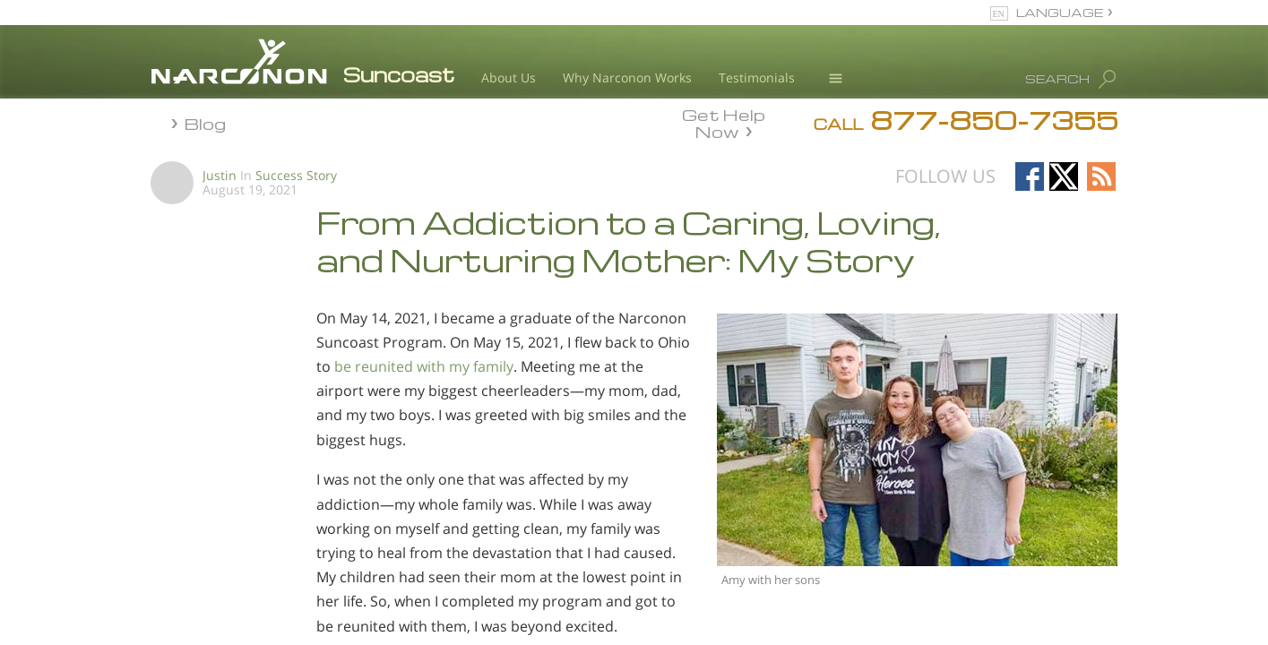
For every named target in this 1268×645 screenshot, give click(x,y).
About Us (508, 77)
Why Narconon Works (627, 77)
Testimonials (757, 77)
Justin (220, 175)
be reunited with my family (423, 366)
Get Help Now (723, 122)
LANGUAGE (1059, 12)
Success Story (296, 175)
